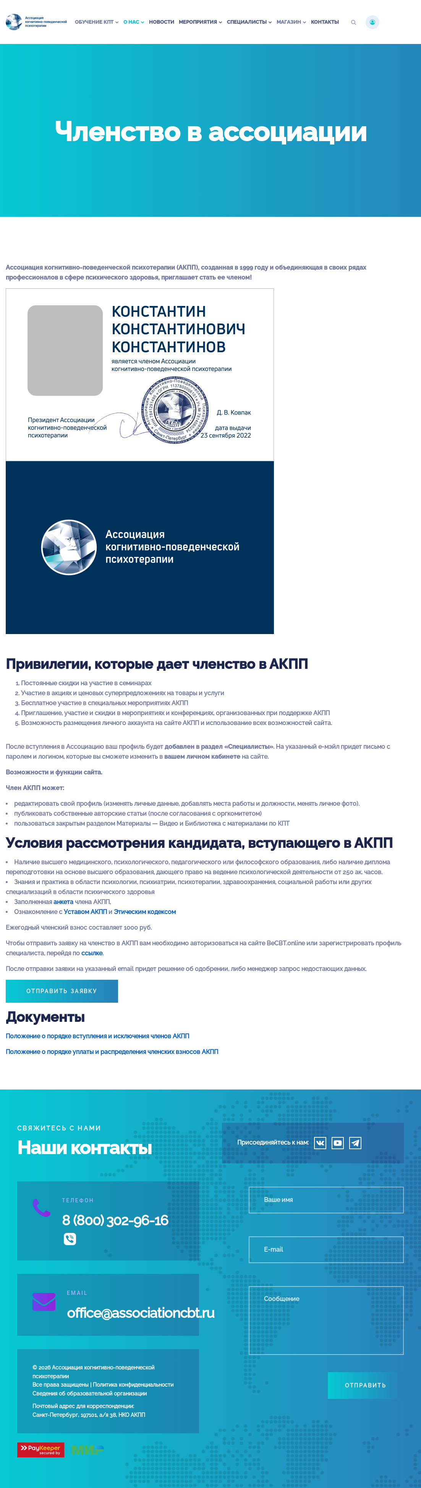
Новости (161, 22)
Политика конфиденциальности (133, 1385)
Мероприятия (198, 22)
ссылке (91, 953)
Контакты (325, 22)
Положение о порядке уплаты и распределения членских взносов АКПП (112, 1051)
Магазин (289, 22)
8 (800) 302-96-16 (115, 1220)
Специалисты (247, 22)
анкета (63, 902)
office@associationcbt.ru (140, 1313)
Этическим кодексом (145, 912)
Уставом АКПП (85, 912)
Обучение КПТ (94, 22)
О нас (131, 22)
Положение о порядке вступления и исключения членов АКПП (97, 1036)
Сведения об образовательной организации (89, 1393)
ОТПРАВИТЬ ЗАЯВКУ (61, 991)
